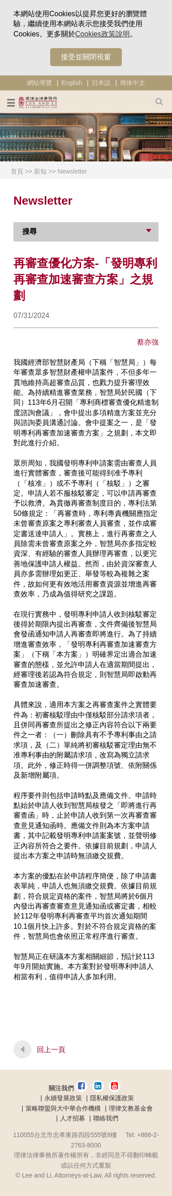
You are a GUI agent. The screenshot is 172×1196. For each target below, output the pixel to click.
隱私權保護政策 (112, 1098)
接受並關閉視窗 (86, 57)
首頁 (17, 171)
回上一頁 (51, 1049)
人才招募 (72, 1118)
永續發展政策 (63, 1098)
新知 (40, 171)
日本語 (101, 82)
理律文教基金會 (131, 1108)
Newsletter (72, 171)
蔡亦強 (148, 342)
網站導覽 (39, 82)
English (71, 82)
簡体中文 (132, 82)
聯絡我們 (105, 1118)
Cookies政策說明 (102, 34)
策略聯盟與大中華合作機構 (63, 1108)
